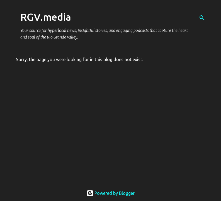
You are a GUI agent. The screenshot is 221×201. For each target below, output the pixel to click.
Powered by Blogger (111, 193)
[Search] (202, 18)
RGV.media (45, 17)
